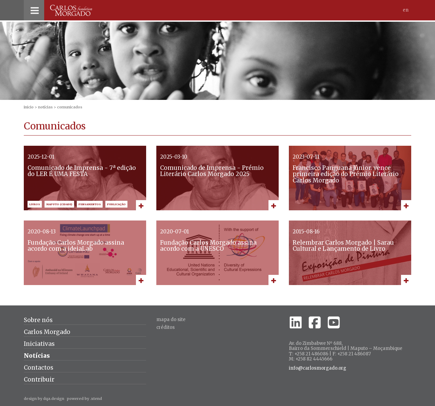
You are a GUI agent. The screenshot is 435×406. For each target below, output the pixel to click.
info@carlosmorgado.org (317, 368)
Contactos (38, 367)
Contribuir (39, 379)
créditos (165, 327)
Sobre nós (38, 320)
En (405, 10)
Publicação (116, 204)
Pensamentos (90, 204)
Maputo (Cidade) (59, 204)
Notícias (45, 107)
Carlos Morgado (47, 332)
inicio (29, 107)
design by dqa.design (44, 398)
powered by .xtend (84, 398)
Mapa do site (171, 319)
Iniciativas (39, 344)
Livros (34, 204)
